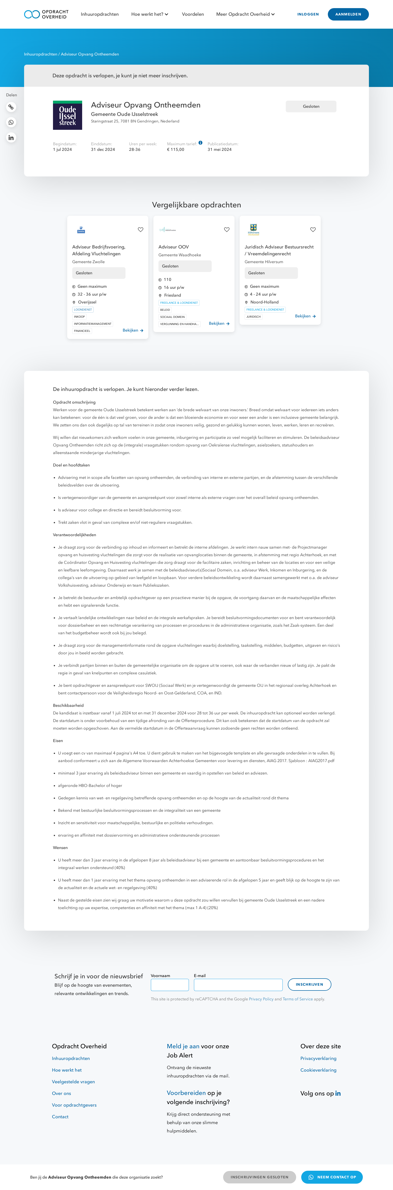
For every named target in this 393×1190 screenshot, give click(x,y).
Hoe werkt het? (150, 14)
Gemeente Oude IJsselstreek (124, 114)
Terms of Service (298, 999)
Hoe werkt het (67, 1070)
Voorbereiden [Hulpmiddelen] (186, 1093)
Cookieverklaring (318, 1070)
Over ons (61, 1093)
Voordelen (193, 14)
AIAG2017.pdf (321, 761)
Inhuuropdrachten (100, 14)
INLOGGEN (308, 14)
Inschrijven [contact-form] (309, 984)
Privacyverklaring (318, 1058)
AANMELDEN (348, 14)
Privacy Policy (261, 999)
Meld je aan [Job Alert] (183, 1046)
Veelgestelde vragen (73, 1082)
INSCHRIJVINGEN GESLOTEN (260, 1177)
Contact (60, 1117)
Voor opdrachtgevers (74, 1105)
